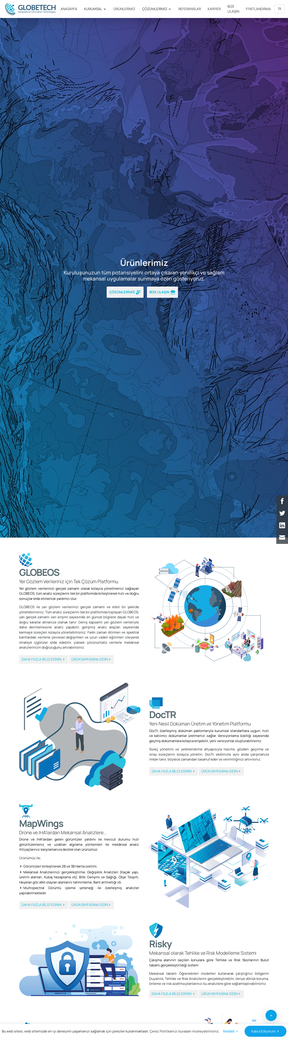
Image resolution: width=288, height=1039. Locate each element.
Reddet (231, 1031)
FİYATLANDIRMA (258, 9)
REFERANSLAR (189, 9)
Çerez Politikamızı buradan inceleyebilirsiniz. (185, 1031)
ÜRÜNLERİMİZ (124, 9)
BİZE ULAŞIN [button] (162, 292)
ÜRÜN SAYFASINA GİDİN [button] (91, 659)
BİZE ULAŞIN (233, 9)
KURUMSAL (95, 9)
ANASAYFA (69, 9)
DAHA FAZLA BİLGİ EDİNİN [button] (43, 659)
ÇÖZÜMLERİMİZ (156, 9)
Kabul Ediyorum (265, 1031)
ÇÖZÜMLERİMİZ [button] (125, 292)
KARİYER (214, 9)
